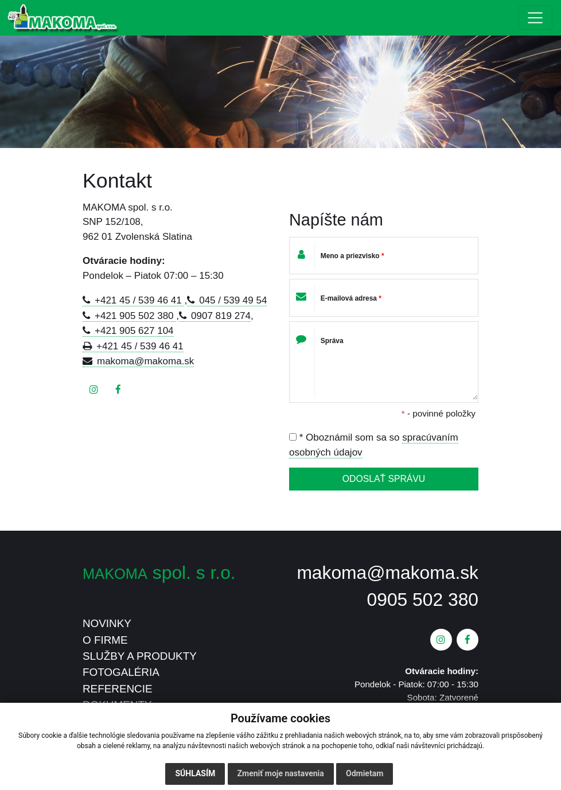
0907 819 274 (221, 315)
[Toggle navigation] (535, 18)
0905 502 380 (422, 599)
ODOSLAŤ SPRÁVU (384, 479)
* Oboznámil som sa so (373, 445)
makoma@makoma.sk (145, 361)
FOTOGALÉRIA (121, 672)
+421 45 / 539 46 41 (139, 300)
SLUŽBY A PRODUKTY (140, 656)
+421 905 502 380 (135, 315)
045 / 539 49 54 (233, 300)
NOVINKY (107, 623)
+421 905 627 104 (134, 330)
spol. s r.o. (159, 572)
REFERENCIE (118, 689)
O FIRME (105, 640)
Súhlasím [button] (195, 773)
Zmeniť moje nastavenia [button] (280, 773)
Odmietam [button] (364, 773)
